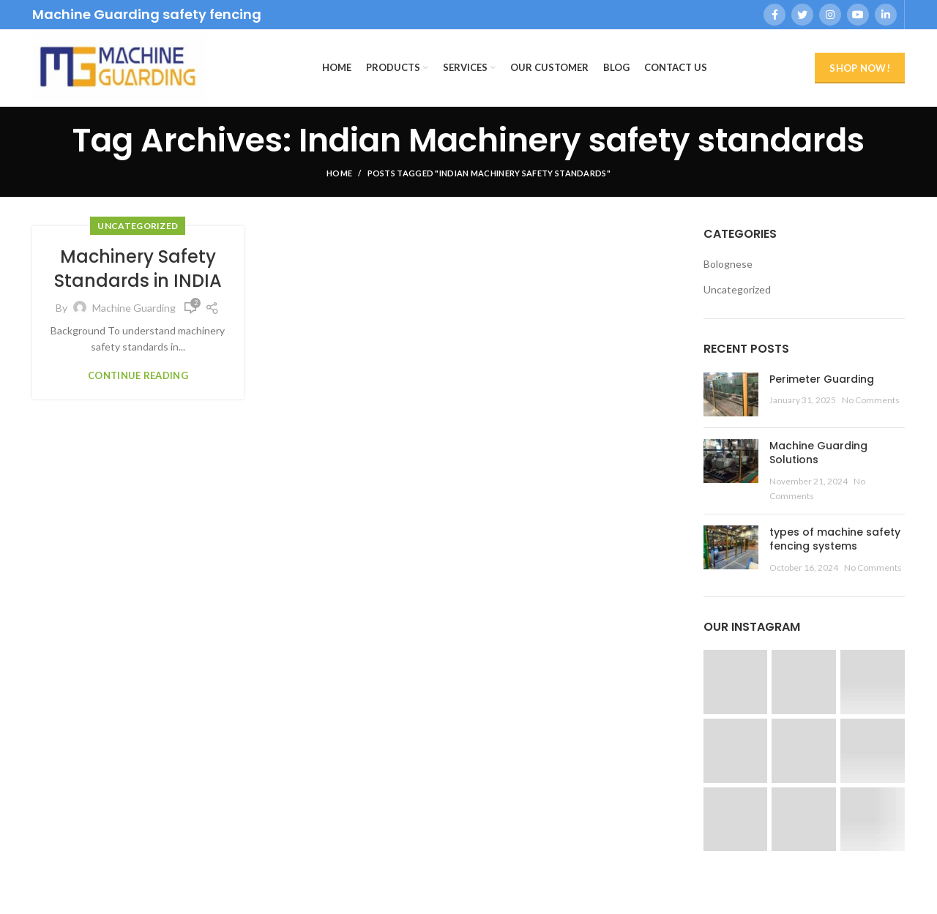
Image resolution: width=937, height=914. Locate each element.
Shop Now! (859, 68)
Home (339, 173)
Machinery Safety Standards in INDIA (138, 268)
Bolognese (728, 264)
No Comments (871, 399)
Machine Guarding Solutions (818, 453)
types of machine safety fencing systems (834, 539)
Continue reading (138, 376)
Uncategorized (137, 225)
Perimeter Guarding (821, 379)
